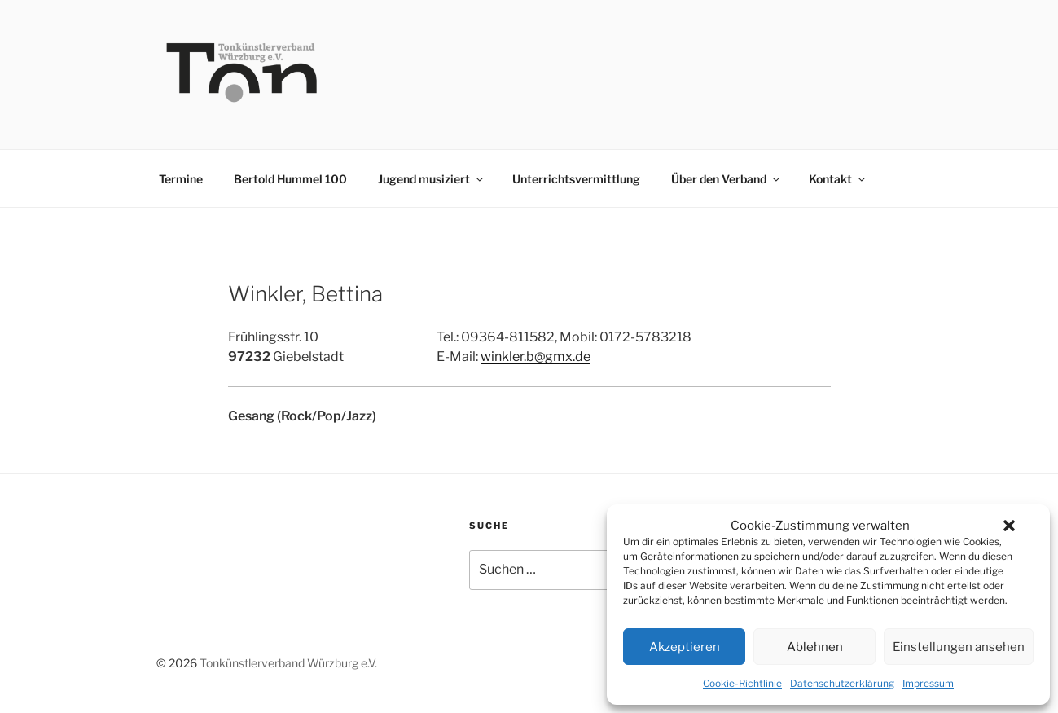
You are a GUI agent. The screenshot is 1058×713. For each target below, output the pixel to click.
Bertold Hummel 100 (290, 179)
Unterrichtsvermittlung (576, 179)
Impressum (928, 683)
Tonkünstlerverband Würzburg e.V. (288, 663)
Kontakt (838, 179)
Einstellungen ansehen (959, 647)
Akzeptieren (684, 647)
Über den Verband (726, 179)
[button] (1009, 525)
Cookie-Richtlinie (742, 683)
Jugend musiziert (431, 179)
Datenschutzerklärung (842, 683)
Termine (181, 179)
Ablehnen (815, 647)
